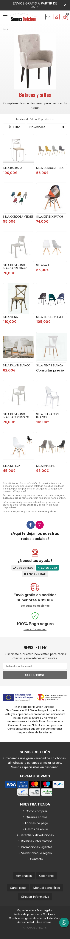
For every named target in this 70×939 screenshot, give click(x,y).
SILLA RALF (43, 265)
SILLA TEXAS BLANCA (49, 365)
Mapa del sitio (25, 910)
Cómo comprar (36, 811)
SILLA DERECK (11, 465)
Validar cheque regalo (36, 853)
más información (35, 629)
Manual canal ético (46, 888)
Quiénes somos (36, 817)
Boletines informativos (36, 841)
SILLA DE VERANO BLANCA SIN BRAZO (15, 266)
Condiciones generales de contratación (33, 918)
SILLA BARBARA (12, 167)
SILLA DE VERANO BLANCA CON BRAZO (16, 415)
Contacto (36, 859)
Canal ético (18, 888)
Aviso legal (43, 910)
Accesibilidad (25, 922)
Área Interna (43, 922)
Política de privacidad (27, 914)
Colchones (46, 876)
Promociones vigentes (36, 847)
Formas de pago (36, 823)
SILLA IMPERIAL (45, 465)
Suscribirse (35, 675)
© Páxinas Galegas (35, 927)
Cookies (48, 914)
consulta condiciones (35, 605)
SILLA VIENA (10, 316)
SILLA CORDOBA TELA (49, 167)
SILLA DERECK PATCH (49, 216)
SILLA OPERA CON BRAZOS (47, 415)
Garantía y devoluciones (36, 835)
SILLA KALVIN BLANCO (16, 365)
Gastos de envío (36, 829)
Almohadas (24, 876)
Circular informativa (35, 897)
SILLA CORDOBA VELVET (18, 216)
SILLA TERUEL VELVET (50, 316)
